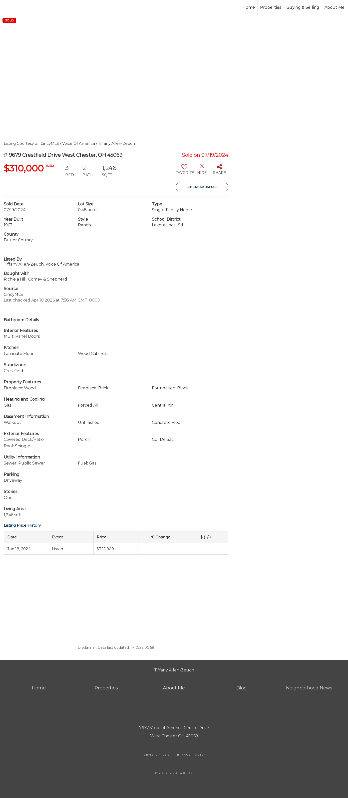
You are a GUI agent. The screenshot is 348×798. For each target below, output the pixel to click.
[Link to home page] (34, 7)
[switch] (184, 171)
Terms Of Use (155, 754)
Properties (270, 7)
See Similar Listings (202, 187)
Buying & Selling (302, 7)
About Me (335, 7)
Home (249, 7)
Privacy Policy (191, 754)
